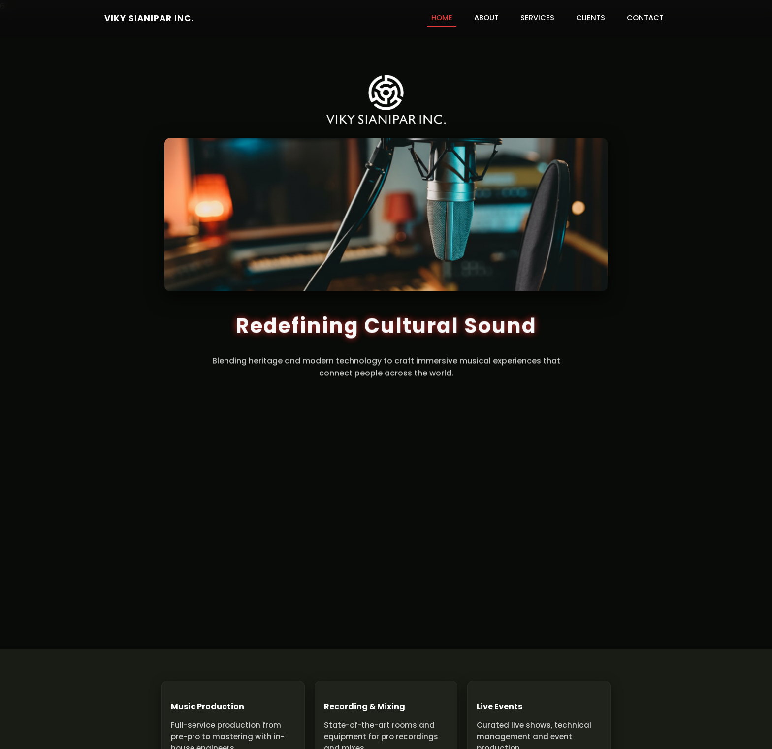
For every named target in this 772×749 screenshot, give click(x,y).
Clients (590, 18)
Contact (645, 18)
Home (441, 18)
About (486, 18)
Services (537, 18)
